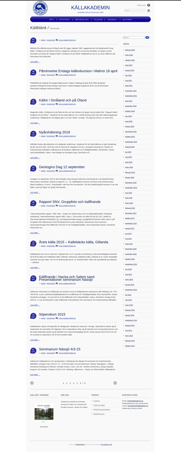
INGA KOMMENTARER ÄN (67, 40)
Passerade (51, 40)
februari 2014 (130, 341)
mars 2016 (129, 279)
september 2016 (131, 264)
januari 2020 (129, 126)
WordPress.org (99, 414)
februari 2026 (130, 50)
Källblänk (98, 20)
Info (51, 20)
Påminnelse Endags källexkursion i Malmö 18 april (78, 71)
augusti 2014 (129, 325)
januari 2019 (129, 177)
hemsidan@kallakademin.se (138, 406)
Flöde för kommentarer (102, 409)
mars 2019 (129, 167)
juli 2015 (128, 295)
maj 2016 (128, 274)
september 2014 (131, 320)
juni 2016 (128, 269)
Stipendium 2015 (52, 314)
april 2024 (128, 65)
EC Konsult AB (106, 444)
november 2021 (131, 91)
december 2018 (131, 183)
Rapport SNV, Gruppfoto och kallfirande (70, 202)
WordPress (80, 444)
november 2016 (131, 254)
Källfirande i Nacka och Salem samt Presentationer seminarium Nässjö (67, 278)
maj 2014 (128, 330)
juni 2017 (128, 234)
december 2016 (131, 249)
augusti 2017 (129, 228)
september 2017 (131, 223)
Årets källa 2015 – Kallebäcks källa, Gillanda (73, 242)
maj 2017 (128, 239)
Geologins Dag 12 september (62, 167)
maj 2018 (128, 193)
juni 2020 (128, 116)
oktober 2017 (130, 218)
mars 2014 (129, 336)
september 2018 (131, 188)
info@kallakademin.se (135, 401)
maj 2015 (128, 300)
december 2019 (131, 132)
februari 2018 (130, 208)
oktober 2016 (130, 259)
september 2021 (131, 96)
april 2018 (128, 198)
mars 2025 (129, 55)
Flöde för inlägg (99, 405)
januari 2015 (129, 315)
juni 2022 (128, 75)
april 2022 (128, 86)
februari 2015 (130, 310)
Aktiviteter (64, 20)
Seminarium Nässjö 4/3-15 (59, 349)
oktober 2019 (130, 137)
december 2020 (131, 106)
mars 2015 (129, 305)
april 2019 (128, 162)
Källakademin (90, 7)
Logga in (97, 401)
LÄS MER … (35, 62)
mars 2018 (129, 203)
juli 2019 (128, 152)
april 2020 (128, 121)
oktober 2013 (130, 346)
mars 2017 (129, 244)
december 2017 (131, 213)
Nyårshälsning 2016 (54, 132)
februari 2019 (130, 172)
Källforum (127, 20)
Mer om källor (82, 20)
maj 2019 (128, 157)
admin (43, 40)
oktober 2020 (130, 111)
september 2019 (131, 142)
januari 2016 (129, 285)
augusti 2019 (129, 147)
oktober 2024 (130, 60)
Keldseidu (112, 20)
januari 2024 (129, 70)
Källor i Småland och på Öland (62, 100)
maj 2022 (128, 81)
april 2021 (128, 101)
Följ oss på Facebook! (148, 5)
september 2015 (131, 290)
